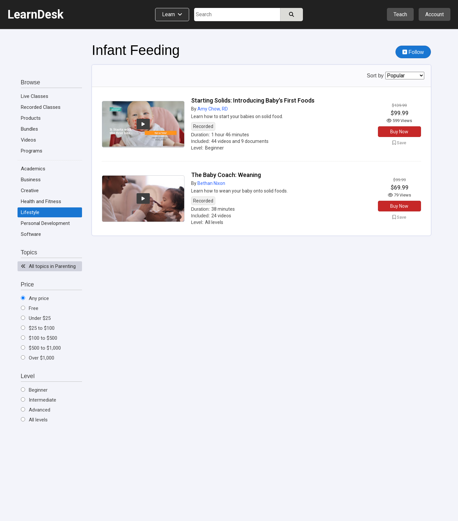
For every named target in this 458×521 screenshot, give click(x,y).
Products (31, 118)
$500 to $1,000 (41, 348)
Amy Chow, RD (212, 108)
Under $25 (36, 318)
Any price (35, 298)
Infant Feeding (136, 50)
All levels (34, 420)
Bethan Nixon (211, 183)
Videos (28, 140)
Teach (400, 14)
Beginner (34, 390)
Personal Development (45, 223)
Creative (30, 191)
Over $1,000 (37, 358)
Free (29, 308)
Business (31, 180)
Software (31, 234)
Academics (33, 169)
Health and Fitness (41, 201)
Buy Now (399, 131)
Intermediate (38, 400)
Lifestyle (30, 212)
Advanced (35, 410)
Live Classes (34, 96)
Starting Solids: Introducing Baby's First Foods (252, 100)
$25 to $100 (38, 328)
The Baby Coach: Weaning (226, 174)
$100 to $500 (39, 338)
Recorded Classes (41, 107)
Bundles (29, 129)
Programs (31, 151)
